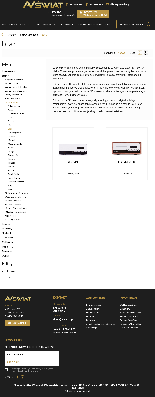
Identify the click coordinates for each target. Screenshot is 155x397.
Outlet (5, 255)
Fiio (9, 125)
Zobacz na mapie (17, 323)
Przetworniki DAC (13, 204)
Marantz (12, 140)
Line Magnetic (14, 132)
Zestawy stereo (12, 219)
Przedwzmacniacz (13, 200)
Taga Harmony (14, 178)
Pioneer (11, 159)
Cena (132, 52)
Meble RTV (7, 246)
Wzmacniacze (11, 83)
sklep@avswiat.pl (120, 4)
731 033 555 (96, 4)
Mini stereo (10, 215)
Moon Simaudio (15, 144)
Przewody (7, 228)
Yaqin (10, 185)
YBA (10, 189)
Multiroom (7, 242)
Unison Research (16, 181)
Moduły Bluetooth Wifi (16, 208)
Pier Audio (13, 155)
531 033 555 (76, 4)
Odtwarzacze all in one (15, 196)
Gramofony (7, 237)
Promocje (7, 251)
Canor (11, 117)
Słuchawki (7, 233)
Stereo (5, 75)
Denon (11, 121)
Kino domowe (9, 71)
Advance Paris (14, 106)
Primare (11, 162)
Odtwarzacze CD (13, 102)
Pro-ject (12, 166)
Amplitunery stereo (14, 79)
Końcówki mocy (12, 98)
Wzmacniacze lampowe (16, 91)
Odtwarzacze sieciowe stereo (19, 193)
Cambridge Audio (16, 113)
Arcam (11, 109)
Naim (10, 147)
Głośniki (6, 224)
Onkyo (11, 151)
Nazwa (121, 52)
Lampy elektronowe (14, 94)
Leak (10, 128)
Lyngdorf (12, 136)
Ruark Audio (14, 174)
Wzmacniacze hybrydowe (17, 87)
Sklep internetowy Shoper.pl (77, 391)
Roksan (11, 170)
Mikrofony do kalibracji (15, 212)
